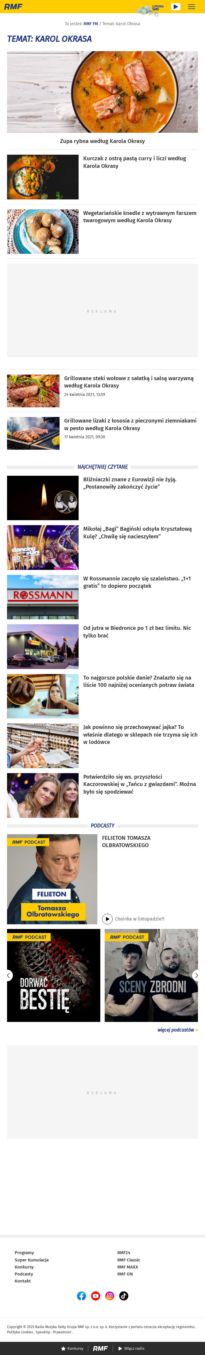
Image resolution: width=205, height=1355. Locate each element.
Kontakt (23, 1281)
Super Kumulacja (32, 1260)
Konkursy (24, 1267)
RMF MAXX (127, 1267)
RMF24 (123, 1252)
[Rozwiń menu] (191, 6)
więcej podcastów (175, 1030)
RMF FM (91, 23)
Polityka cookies (20, 1332)
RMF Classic (128, 1260)
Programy (24, 1252)
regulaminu (185, 1327)
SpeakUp (43, 1332)
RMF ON (125, 1274)
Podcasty (24, 1274)
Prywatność (62, 1332)
